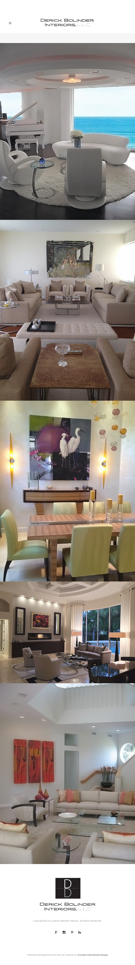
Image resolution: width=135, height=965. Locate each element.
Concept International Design (92, 954)
